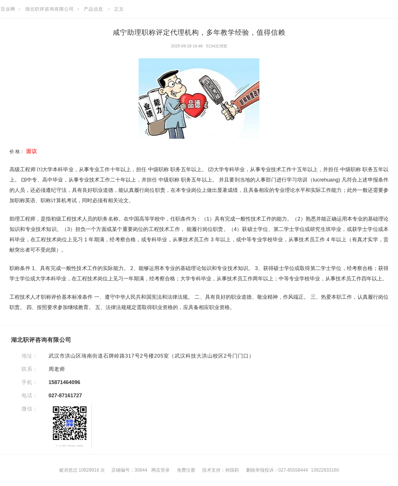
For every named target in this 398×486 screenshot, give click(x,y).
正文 (119, 9)
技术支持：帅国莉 (220, 470)
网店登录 (160, 470)
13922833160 (325, 470)
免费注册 (186, 470)
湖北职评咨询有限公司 (49, 9)
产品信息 (93, 9)
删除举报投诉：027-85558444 (277, 470)
